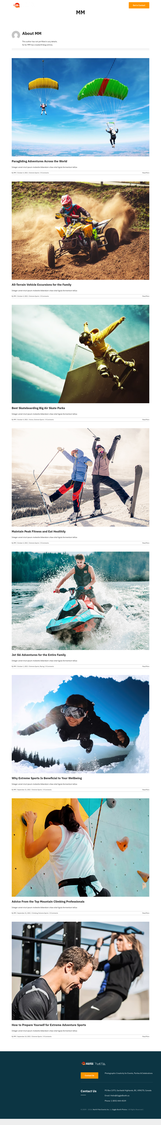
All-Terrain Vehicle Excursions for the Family (41, 284)
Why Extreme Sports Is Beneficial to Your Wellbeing (47, 778)
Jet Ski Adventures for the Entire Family (39, 655)
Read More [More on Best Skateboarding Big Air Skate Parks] (145, 419)
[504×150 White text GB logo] (23, 3)
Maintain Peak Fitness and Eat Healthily (39, 531)
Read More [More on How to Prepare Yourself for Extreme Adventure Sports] (145, 1036)
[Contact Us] (139, 5)
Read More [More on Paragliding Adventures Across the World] (145, 173)
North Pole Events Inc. (101, 1109)
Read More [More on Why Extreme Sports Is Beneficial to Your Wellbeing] (145, 790)
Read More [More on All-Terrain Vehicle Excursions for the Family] (145, 296)
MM (15, 173)
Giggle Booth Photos (119, 1109)
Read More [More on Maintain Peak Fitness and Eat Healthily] (145, 543)
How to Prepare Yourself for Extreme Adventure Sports (49, 1025)
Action (31, 419)
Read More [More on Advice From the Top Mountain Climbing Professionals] (145, 913)
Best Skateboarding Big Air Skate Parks (38, 408)
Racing (42, 666)
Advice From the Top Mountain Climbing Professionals (48, 901)
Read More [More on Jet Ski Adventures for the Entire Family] (145, 666)
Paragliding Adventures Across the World (39, 161)
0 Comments (45, 173)
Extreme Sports (34, 173)
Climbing (35, 913)
